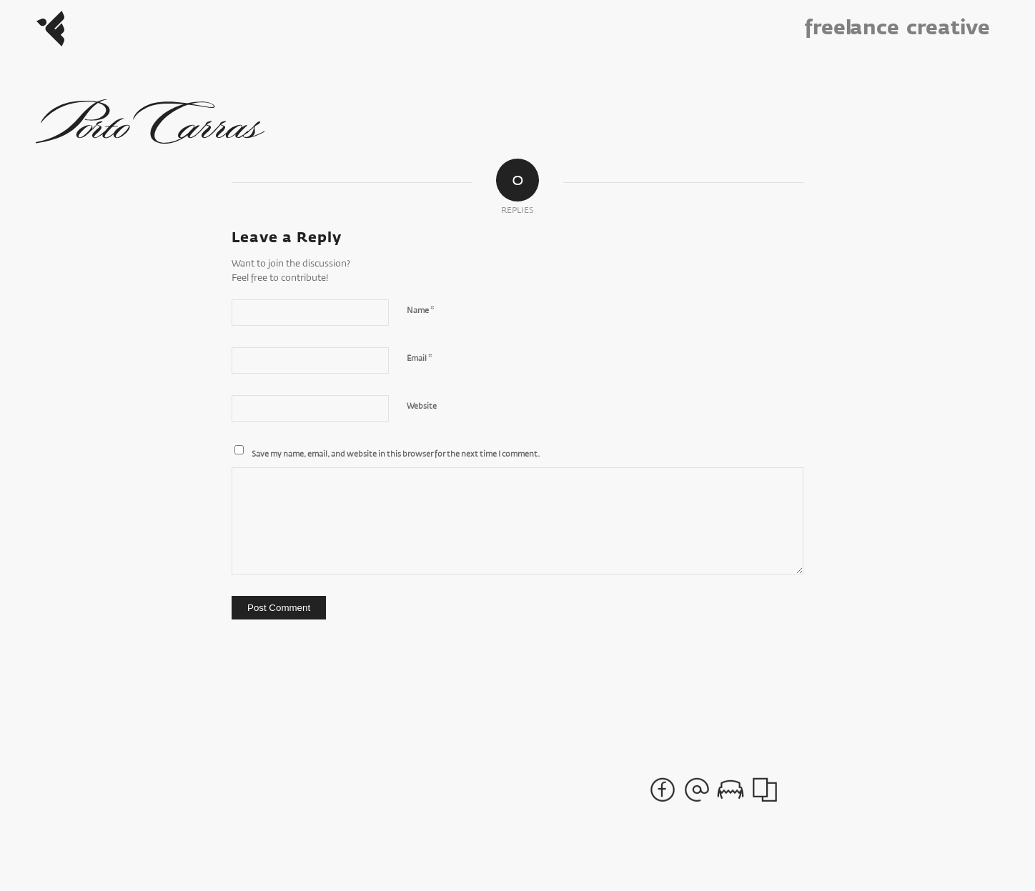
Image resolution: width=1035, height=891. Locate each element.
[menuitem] (857, 28)
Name (420, 310)
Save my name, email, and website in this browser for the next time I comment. (396, 454)
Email (419, 358)
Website (422, 406)
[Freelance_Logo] (50, 28)
